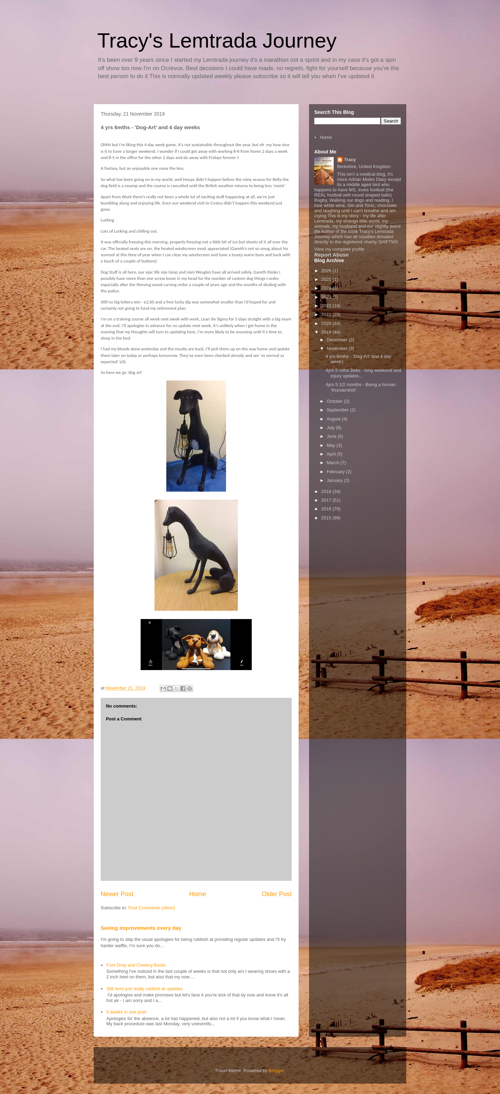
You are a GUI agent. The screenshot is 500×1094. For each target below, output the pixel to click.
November (338, 348)
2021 (327, 314)
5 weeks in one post (126, 1011)
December (338, 339)
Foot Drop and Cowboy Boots (136, 965)
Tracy (350, 159)
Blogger (276, 1070)
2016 (327, 508)
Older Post (277, 894)
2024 (327, 288)
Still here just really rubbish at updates (144, 988)
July (331, 427)
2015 (327, 517)
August (334, 418)
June (332, 436)
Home (197, 894)
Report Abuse (331, 255)
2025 (327, 279)
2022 (327, 305)
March (334, 462)
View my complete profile (339, 249)
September (338, 409)
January (335, 480)
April (332, 454)
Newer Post (117, 894)
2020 (327, 323)
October (335, 401)
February (336, 471)
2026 (327, 270)
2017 (327, 500)
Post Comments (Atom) (151, 907)
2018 (327, 491)
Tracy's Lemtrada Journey (217, 40)
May (331, 445)
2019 (327, 332)
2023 (327, 297)
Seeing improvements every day (141, 928)
